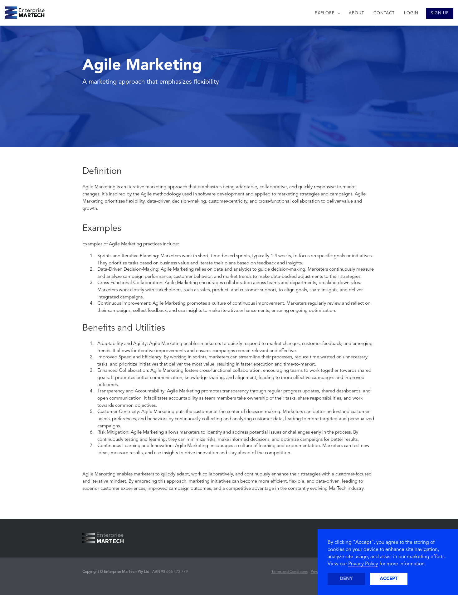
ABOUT (356, 13)
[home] (22, 11)
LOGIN (411, 13)
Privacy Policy (363, 564)
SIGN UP (440, 13)
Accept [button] (389, 579)
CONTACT (384, 13)
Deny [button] (346, 579)
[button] (327, 13)
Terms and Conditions (289, 572)
